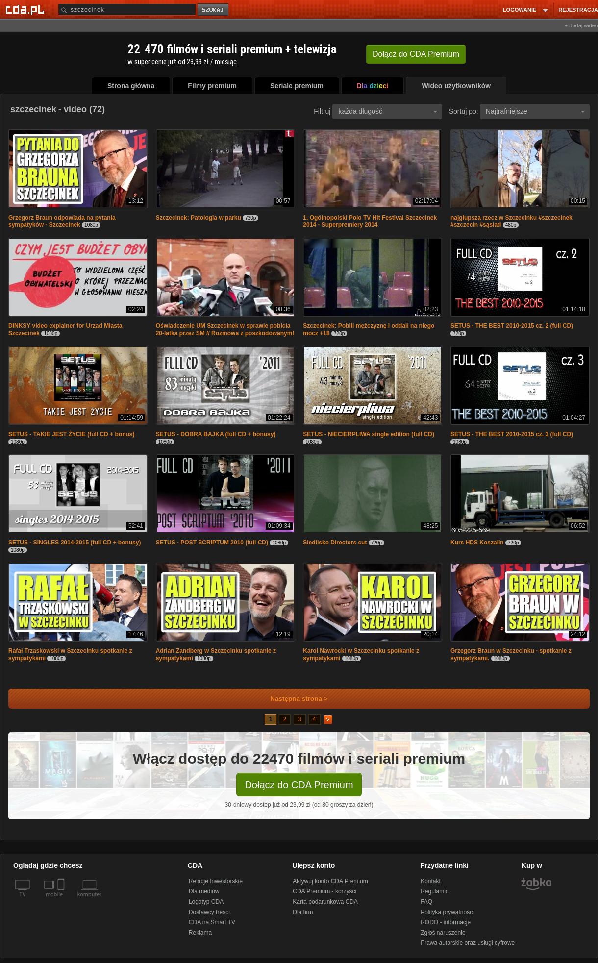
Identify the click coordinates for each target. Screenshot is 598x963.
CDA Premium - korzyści (324, 891)
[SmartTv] (62, 900)
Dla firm (303, 912)
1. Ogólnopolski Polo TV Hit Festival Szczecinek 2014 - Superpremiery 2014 (370, 221)
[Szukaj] (127, 9)
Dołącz (416, 54)
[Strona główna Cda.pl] (26, 9)
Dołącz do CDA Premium (299, 784)
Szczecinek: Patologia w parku (198, 217)
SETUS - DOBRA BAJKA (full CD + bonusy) (216, 434)
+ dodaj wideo (581, 25)
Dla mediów (204, 891)
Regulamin (434, 891)
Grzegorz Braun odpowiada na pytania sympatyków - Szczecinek (62, 221)
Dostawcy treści (209, 912)
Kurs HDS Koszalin (477, 542)
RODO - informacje (446, 922)
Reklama (200, 932)
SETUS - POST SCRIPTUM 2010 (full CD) (212, 542)
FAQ (426, 901)
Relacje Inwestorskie (216, 881)
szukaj (214, 10)
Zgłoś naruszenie (443, 932)
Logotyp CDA (206, 901)
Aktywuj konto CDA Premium (330, 881)
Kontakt (431, 881)
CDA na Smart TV (212, 922)
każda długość (387, 111)
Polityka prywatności (447, 912)
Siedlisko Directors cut (335, 542)
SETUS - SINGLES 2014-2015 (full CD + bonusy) (74, 542)
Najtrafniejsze (535, 111)
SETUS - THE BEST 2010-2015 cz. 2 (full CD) (511, 325)
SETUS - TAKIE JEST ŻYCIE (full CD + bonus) (71, 434)
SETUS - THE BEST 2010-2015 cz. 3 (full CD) (511, 434)
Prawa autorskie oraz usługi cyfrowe (468, 942)
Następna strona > (292, 698)
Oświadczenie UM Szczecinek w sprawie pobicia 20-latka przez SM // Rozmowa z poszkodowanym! (225, 329)
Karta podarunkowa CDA (325, 901)
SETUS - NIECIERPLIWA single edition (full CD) (368, 434)
